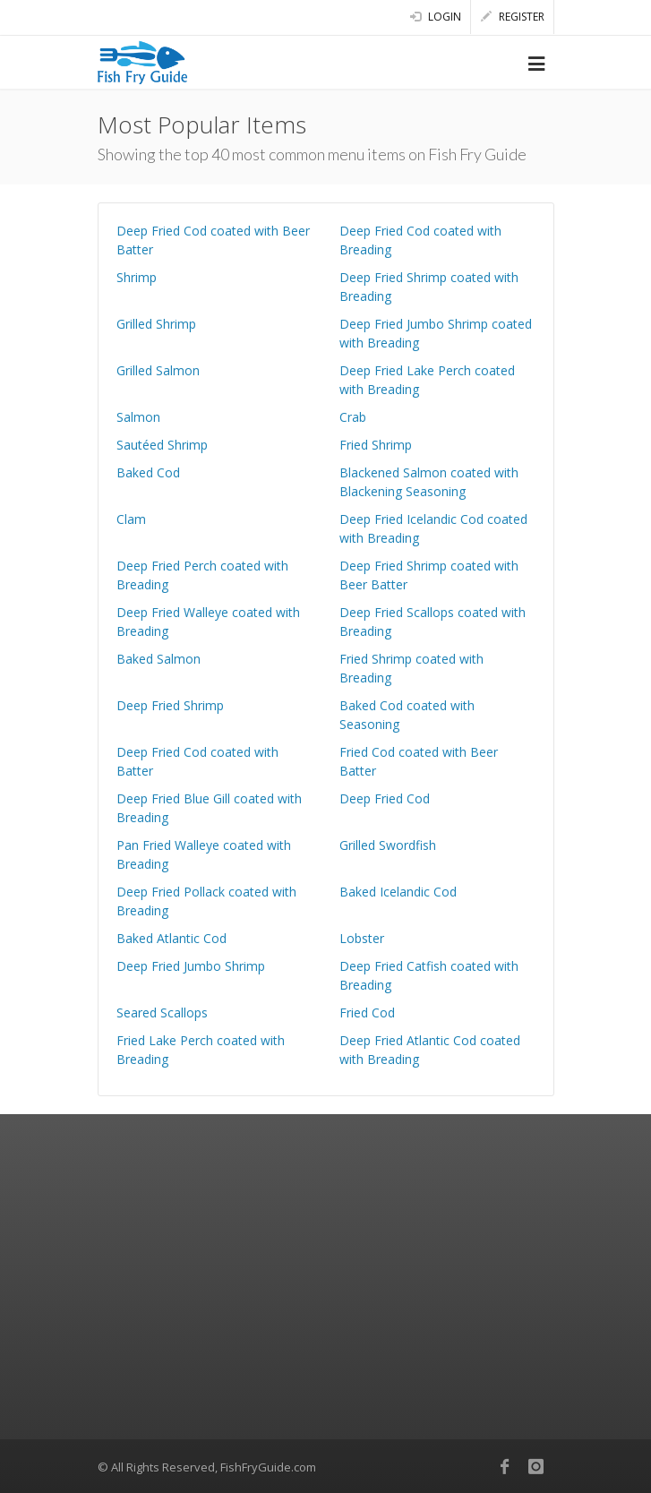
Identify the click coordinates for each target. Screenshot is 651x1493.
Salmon (138, 416)
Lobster (361, 938)
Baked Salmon (158, 658)
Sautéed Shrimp (162, 444)
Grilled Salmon (158, 370)
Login (435, 16)
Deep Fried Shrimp (170, 705)
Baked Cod (148, 472)
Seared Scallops (162, 1012)
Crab (352, 416)
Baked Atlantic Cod (171, 938)
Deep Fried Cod (384, 798)
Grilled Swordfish (387, 845)
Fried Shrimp (375, 444)
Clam (131, 519)
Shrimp (136, 277)
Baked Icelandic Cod (398, 891)
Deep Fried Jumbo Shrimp (190, 965)
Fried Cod (367, 1012)
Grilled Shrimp (156, 323)
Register (512, 16)
